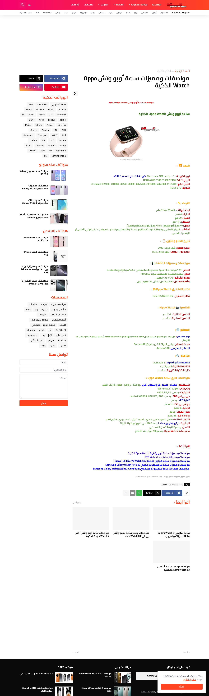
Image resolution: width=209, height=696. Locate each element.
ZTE (66, 12)
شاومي (144, 12)
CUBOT (32, 151)
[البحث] (22, 5)
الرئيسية (156, 5)
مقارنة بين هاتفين (39, 320)
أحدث (185, 652)
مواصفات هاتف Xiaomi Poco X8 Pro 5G (95, 675)
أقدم (76, 652)
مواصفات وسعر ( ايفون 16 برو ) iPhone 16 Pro (34, 282)
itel (45, 156)
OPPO (164, 484)
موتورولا (83, 12)
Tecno (63, 120)
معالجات (62, 340)
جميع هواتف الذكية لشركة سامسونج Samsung (33, 216)
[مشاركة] (75, 93)
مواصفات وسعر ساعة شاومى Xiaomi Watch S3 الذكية (173, 568)
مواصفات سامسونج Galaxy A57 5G (33, 173)
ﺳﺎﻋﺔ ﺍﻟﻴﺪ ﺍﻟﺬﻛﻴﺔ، (165, 71)
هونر (110, 12)
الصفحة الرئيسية (182, 71)
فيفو (128, 12)
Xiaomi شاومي (59, 104)
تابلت (28, 309)
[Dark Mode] (29, 5)
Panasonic (28, 135)
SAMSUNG (42, 104)
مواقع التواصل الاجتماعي (43, 325)
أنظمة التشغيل (59, 320)
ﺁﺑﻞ (50, 330)
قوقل (73, 12)
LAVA (52, 140)
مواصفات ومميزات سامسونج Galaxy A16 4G (35, 201)
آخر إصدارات (47, 335)
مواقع (51, 340)
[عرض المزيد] (126, 493)
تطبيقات (88, 5)
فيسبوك (31, 330)
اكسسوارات (32, 335)
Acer (42, 151)
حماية (52, 345)
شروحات (75, 5)
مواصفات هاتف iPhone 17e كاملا (36, 239)
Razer (28, 145)
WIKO (54, 135)
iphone (39, 125)
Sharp (63, 145)
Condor (45, 130)
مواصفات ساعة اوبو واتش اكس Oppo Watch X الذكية (91, 534)
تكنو (30, 12)
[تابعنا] (23, 12)
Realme (40, 109)
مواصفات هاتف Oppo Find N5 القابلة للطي (37, 689)
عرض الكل (77, 502)
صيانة (43, 345)
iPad (64, 135)
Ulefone (33, 140)
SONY (32, 120)
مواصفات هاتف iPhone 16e (36, 253)
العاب (41, 330)
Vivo (30, 104)
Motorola (61, 115)
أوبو (135, 12)
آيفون (154, 12)
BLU (64, 130)
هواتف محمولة (139, 5)
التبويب (104, 5)
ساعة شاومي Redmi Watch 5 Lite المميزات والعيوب (174, 534)
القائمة (120, 5)
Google (33, 130)
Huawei (62, 109)
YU (50, 151)
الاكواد (63, 325)
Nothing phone (59, 156)
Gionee (62, 140)
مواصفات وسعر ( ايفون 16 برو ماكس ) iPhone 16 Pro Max (34, 269)
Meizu (28, 125)
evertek (52, 145)
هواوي (119, 12)
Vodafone (61, 151)
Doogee (40, 145)
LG (23, 115)
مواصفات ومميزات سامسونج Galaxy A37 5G (35, 187)
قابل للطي (61, 335)
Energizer (42, 135)
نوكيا (93, 12)
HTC (37, 12)
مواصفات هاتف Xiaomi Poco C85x (96, 689)
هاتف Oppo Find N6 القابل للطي (36, 673)
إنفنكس (102, 12)
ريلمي (57, 12)
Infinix (42, 115)
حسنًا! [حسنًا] (181, 687)
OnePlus (47, 12)
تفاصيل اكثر (190, 679)
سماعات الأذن (37, 340)
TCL (43, 140)
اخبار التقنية (61, 330)
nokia (31, 115)
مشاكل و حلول (59, 309)
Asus (41, 120)
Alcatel (50, 125)
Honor (29, 109)
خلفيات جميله (41, 309)
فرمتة (44, 304)
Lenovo (52, 120)
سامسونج (164, 12)
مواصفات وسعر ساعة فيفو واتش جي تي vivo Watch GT (131, 534)
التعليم (63, 345)
